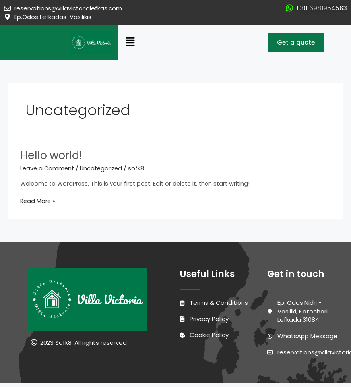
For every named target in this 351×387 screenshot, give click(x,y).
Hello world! (51, 155)
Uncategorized (101, 168)
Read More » (37, 201)
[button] (181, 42)
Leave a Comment (47, 168)
